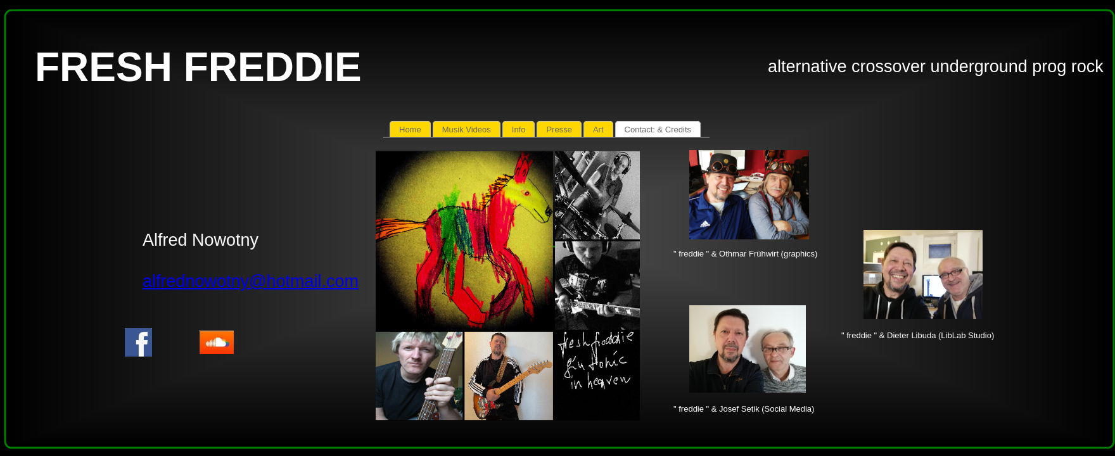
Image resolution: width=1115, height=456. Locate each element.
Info (519, 129)
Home (410, 129)
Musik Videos (466, 129)
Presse (558, 129)
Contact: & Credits (658, 129)
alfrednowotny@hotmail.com (251, 281)
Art (598, 129)
